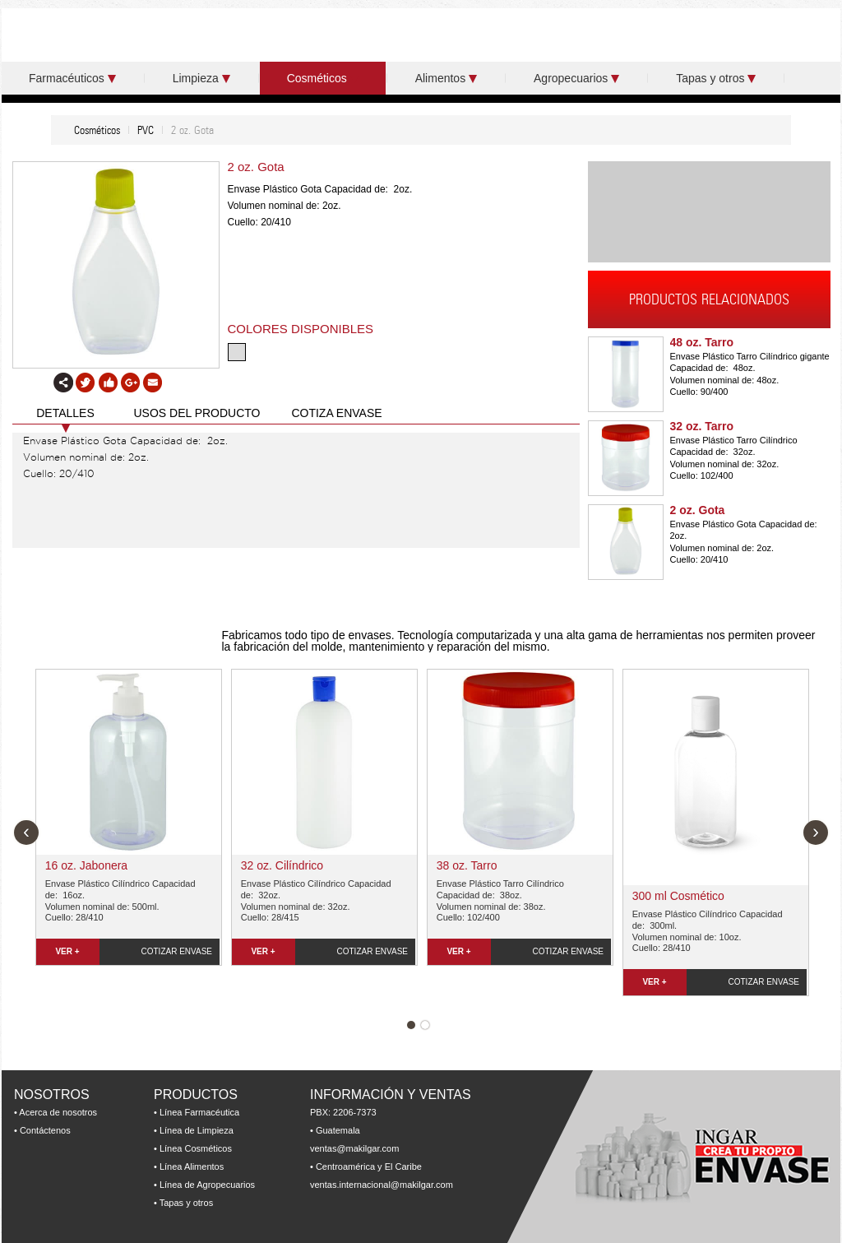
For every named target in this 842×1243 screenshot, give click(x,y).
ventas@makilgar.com (354, 1148)
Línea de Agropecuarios (207, 1185)
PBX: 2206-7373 (343, 1112)
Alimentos (446, 78)
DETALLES (65, 413)
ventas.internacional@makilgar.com (381, 1185)
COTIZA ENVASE (336, 413)
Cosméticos (323, 78)
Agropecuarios (576, 78)
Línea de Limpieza (197, 1130)
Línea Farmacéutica (199, 1112)
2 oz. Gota (697, 510)
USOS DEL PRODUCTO (196, 413)
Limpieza (201, 78)
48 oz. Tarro (702, 342)
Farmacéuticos (72, 78)
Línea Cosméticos (196, 1148)
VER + (67, 951)
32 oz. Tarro (702, 426)
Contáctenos (45, 1130)
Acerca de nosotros (58, 1112)
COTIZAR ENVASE (177, 951)
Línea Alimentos (192, 1166)
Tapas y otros (716, 78)
